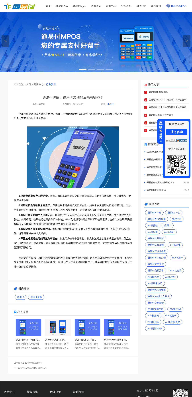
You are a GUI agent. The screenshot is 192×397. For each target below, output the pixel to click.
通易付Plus (62, 6)
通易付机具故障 (156, 245)
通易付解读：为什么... (28, 339)
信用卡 (20, 297)
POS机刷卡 (177, 257)
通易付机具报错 (156, 238)
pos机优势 (170, 277)
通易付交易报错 (156, 303)
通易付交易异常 (156, 270)
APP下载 (141, 6)
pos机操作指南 (155, 328)
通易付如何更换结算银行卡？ (168, 182)
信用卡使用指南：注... (116, 339)
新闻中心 (111, 6)
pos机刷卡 (153, 232)
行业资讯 (51, 84)
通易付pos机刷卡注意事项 (161, 115)
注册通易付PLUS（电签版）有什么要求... (168, 100)
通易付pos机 (174, 212)
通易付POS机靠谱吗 (158, 92)
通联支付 (176, 219)
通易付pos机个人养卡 (158, 296)
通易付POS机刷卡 (157, 219)
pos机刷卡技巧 (155, 283)
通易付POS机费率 (157, 290)
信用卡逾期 (36, 297)
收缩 (160, 132)
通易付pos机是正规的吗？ (34, 368)
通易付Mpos (79, 6)
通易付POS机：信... (55, 339)
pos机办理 (175, 245)
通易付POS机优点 (157, 251)
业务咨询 (126, 6)
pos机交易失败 (172, 322)
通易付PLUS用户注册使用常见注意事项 (167, 107)
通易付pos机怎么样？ (32, 363)
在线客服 (171, 140)
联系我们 (156, 6)
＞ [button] (186, 41)
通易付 (110, 104)
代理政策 (96, 6)
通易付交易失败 (156, 264)
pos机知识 (169, 232)
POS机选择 (153, 322)
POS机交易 (175, 270)
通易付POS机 (154, 212)
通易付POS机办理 (157, 257)
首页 (48, 6)
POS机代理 (153, 277)
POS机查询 (153, 315)
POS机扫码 (175, 309)
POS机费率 (170, 315)
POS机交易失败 (155, 309)
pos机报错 (153, 225)
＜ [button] (5, 41)
